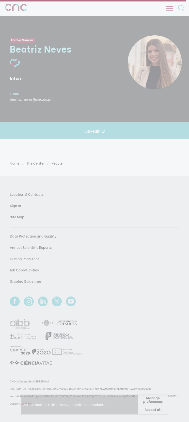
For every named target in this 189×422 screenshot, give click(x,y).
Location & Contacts (27, 194)
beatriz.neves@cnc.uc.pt (31, 99)
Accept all (153, 409)
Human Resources (24, 258)
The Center (35, 163)
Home (15, 163)
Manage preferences (153, 399)
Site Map (17, 216)
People (57, 163)
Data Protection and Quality (33, 236)
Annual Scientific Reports (31, 247)
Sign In (15, 205)
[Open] (169, 8)
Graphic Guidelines (26, 281)
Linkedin (94, 131)
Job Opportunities (24, 269)
